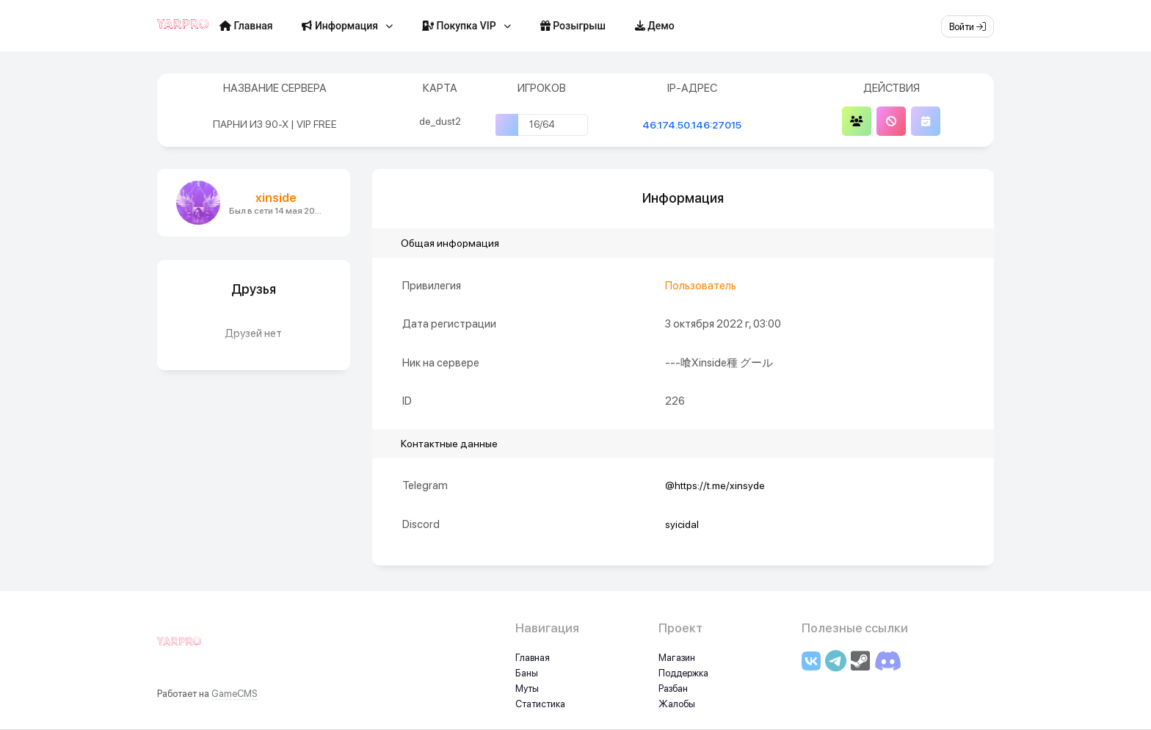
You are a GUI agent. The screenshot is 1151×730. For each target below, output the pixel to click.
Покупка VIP (459, 26)
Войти (967, 26)
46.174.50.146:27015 (691, 125)
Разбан (673, 688)
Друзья (253, 289)
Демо (655, 26)
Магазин (676, 657)
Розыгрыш (573, 26)
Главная (245, 26)
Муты (527, 688)
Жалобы (676, 703)
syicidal (682, 524)
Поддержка (683, 673)
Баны (526, 673)
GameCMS (234, 693)
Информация (340, 26)
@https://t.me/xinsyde (715, 485)
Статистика (540, 703)
